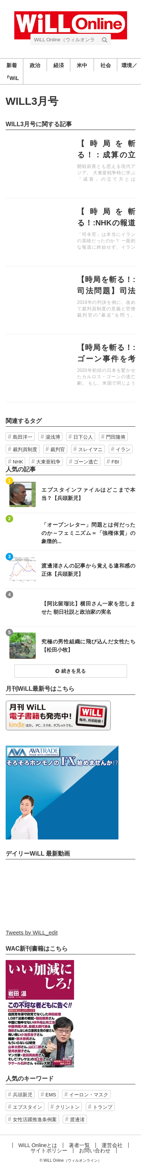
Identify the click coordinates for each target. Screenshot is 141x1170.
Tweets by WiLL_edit (32, 932)
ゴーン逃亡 (86, 462)
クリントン (67, 1107)
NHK (18, 462)
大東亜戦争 (48, 462)
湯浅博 (52, 437)
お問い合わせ (95, 1150)
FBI (115, 462)
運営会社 (112, 1145)
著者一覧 (79, 1145)
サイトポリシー (48, 1150)
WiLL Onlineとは (38, 1145)
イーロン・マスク (88, 1095)
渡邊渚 (77, 1119)
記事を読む (70, 164)
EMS (50, 1095)
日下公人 (83, 437)
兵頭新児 (22, 1095)
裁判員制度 (25, 449)
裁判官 (57, 449)
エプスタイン (27, 1107)
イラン (123, 449)
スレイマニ (90, 449)
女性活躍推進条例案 (35, 1119)
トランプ (102, 1107)
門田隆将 (116, 437)
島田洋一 (22, 437)
